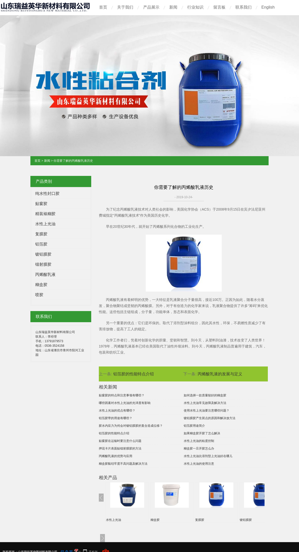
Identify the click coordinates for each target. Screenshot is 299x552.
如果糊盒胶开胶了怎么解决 (202, 433)
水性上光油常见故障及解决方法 (205, 403)
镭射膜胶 (43, 264)
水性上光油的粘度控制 (199, 441)
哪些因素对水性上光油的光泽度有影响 (125, 403)
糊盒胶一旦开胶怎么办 (199, 448)
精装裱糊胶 (45, 214)
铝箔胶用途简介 (194, 425)
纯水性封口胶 (47, 193)
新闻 (173, 7)
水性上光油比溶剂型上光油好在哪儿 (208, 456)
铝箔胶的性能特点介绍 (133, 374)
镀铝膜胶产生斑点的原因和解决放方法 (209, 418)
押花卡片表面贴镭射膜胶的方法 (120, 448)
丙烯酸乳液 (45, 274)
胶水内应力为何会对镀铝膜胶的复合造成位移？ (131, 425)
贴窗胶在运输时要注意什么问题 (120, 441)
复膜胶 (41, 234)
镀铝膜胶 (43, 254)
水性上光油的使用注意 (199, 463)
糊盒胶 (41, 284)
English (268, 7)
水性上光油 (45, 224)
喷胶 (39, 295)
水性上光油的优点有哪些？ (117, 410)
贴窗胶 (41, 203)
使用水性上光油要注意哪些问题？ (206, 410)
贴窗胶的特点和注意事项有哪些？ (121, 395)
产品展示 (151, 7)
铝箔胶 (41, 244)
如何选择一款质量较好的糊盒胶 (205, 395)
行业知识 (195, 7)
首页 (103, 7)
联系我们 (243, 7)
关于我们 (125, 7)
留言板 (219, 7)
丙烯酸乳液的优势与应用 (115, 456)
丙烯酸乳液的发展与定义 (220, 374)
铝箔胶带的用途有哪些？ (115, 418)
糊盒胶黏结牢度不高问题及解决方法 (123, 463)
